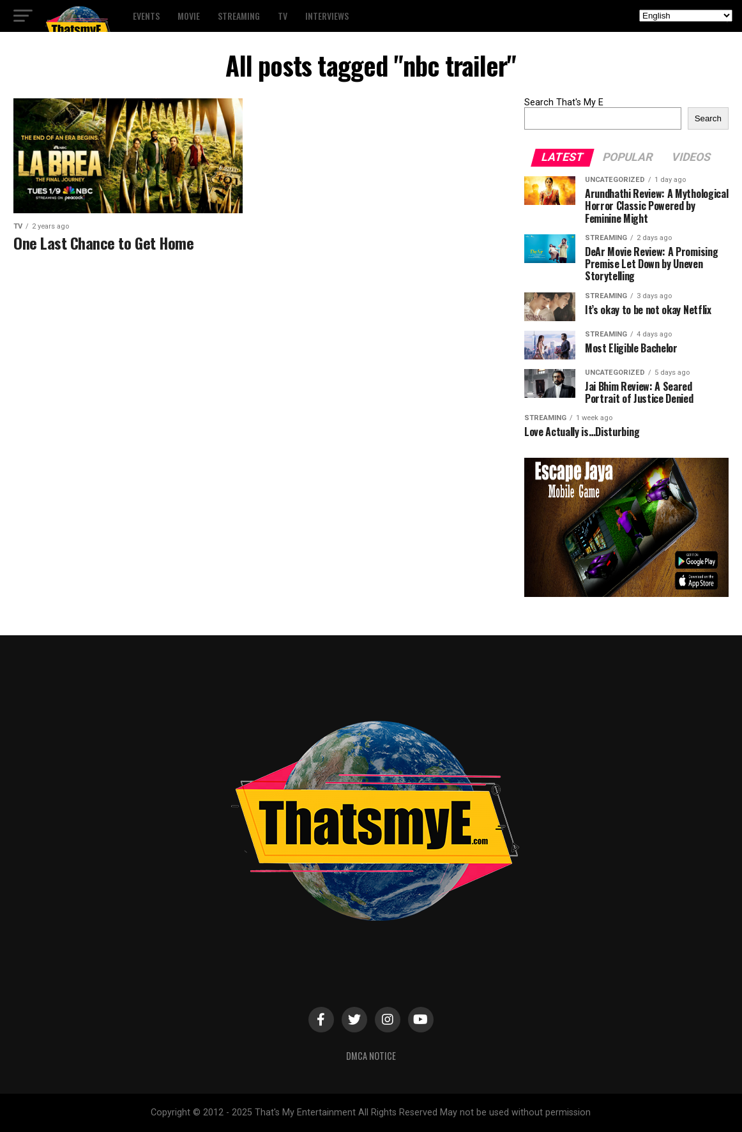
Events (146, 15)
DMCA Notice (371, 1055)
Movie (189, 15)
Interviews (327, 15)
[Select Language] (685, 16)
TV (282, 15)
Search (708, 118)
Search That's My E (563, 102)
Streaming (239, 15)
